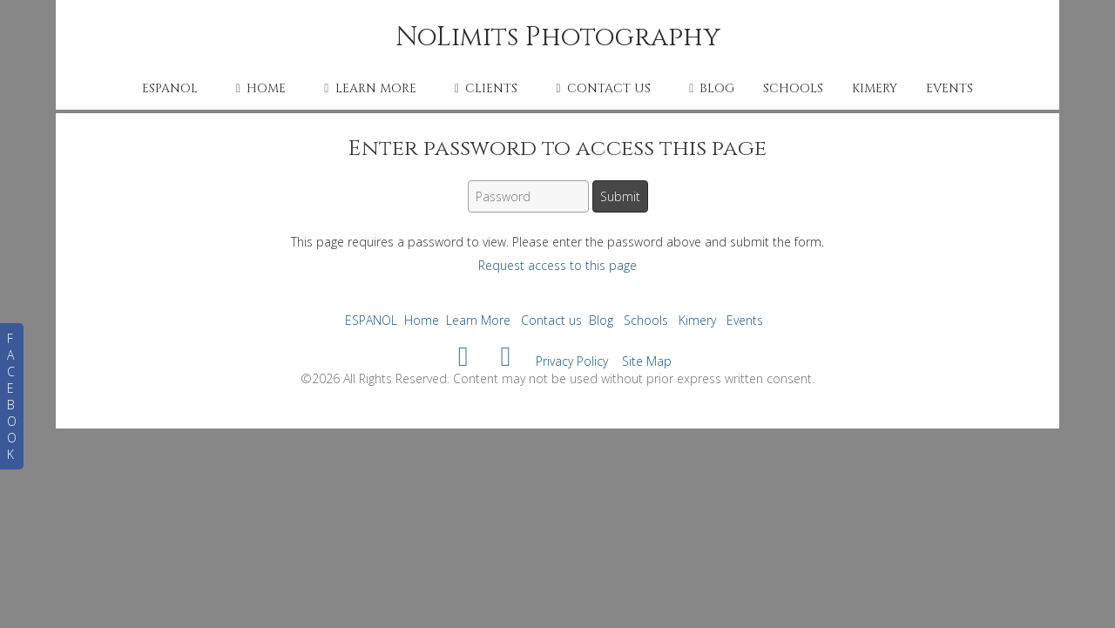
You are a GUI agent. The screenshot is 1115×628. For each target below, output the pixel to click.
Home (258, 88)
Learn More (367, 88)
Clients (483, 88)
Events (949, 88)
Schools (793, 88)
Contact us (600, 88)
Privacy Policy (572, 361)
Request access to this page (557, 265)
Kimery (874, 88)
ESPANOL (170, 88)
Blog (709, 88)
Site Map (647, 361)
